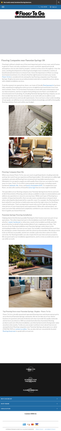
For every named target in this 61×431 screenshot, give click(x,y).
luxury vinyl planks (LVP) (34, 185)
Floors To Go (6, 77)
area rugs (32, 187)
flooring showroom (9, 331)
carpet (10, 222)
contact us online (21, 329)
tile (17, 185)
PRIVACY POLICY (39, 429)
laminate (12, 185)
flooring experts (48, 85)
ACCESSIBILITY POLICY (50, 429)
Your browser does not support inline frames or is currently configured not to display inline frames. (30, 349)
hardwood (16, 222)
